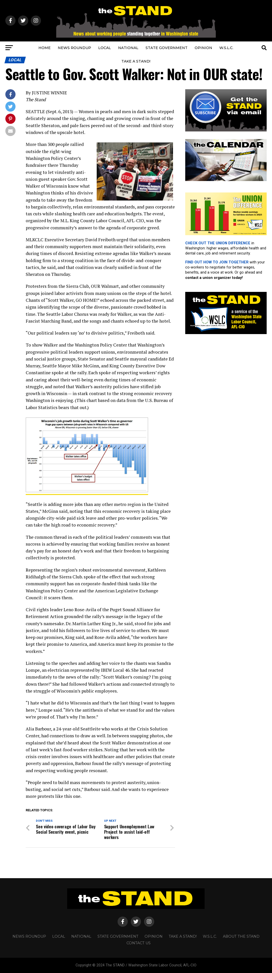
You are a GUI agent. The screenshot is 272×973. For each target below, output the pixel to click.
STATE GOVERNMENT (167, 48)
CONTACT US (138, 942)
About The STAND (241, 936)
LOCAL (104, 48)
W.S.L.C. (226, 48)
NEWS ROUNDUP (74, 48)
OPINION (203, 48)
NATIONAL (128, 48)
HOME (44, 48)
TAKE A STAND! (135, 61)
